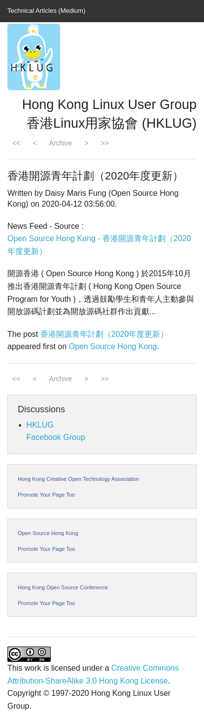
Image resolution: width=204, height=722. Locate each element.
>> (104, 143)
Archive (60, 143)
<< (16, 143)
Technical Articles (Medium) (46, 10)
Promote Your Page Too (46, 495)
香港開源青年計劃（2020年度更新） (104, 334)
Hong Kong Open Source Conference (63, 587)
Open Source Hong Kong (113, 346)
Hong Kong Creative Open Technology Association (78, 479)
